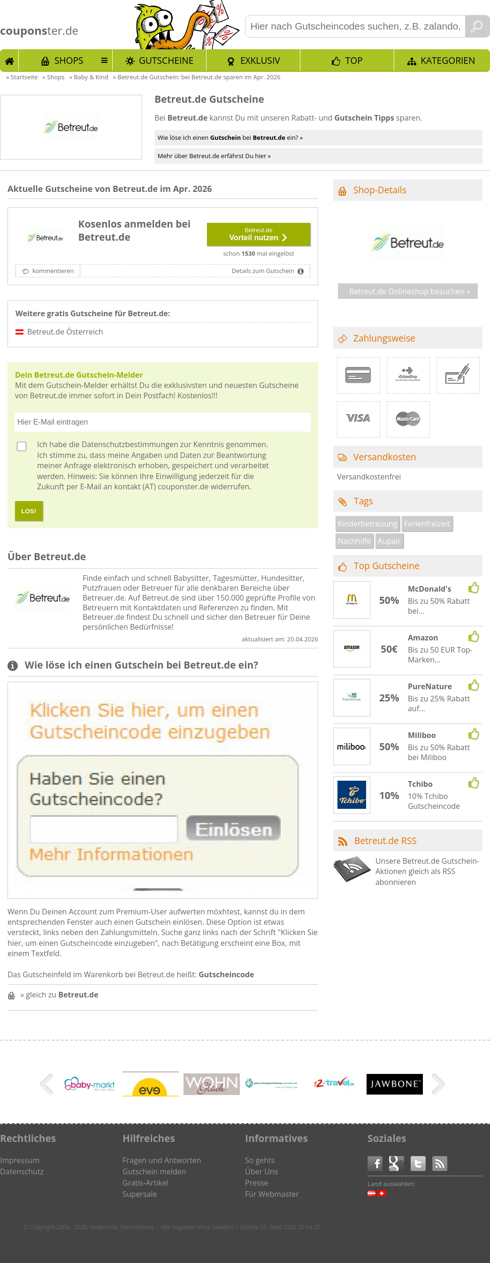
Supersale (139, 1194)
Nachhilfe (354, 541)
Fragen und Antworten (161, 1160)
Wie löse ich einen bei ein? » (230, 137)
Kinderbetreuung (368, 523)
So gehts (260, 1160)
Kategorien (448, 60)
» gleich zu (59, 994)
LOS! (28, 511)
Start (9, 60)
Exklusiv (260, 60)
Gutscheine (166, 60)
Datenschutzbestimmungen (130, 444)
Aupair (389, 541)
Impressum (19, 1160)
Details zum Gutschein (264, 270)
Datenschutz (22, 1171)
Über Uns (261, 1171)
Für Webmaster (272, 1194)
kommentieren (52, 270)
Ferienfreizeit (427, 523)
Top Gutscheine (387, 565)
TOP (354, 60)
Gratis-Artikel (145, 1183)
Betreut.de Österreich (65, 332)
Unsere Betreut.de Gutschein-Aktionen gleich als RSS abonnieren (427, 871)
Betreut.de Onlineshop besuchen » (409, 291)
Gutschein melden (154, 1171)
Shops (69, 60)
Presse (256, 1183)
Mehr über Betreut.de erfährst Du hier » (214, 156)
